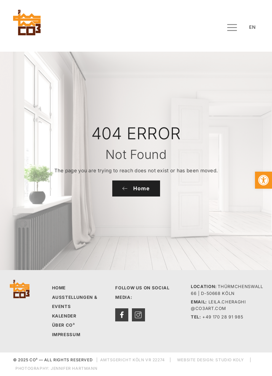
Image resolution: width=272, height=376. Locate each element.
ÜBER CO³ (63, 325)
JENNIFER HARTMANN (74, 368)
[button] (263, 180)
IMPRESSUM (66, 334)
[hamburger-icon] (232, 28)
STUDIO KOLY (229, 359)
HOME (59, 287)
